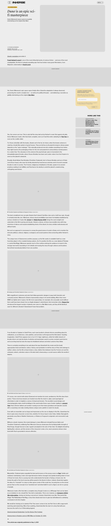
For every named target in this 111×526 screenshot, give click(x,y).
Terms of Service (82, 104)
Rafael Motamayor (14, 47)
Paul (59, 473)
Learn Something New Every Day (84, 92)
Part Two (64, 137)
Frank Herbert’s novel (14, 60)
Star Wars (31, 95)
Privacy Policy (90, 104)
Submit (94, 107)
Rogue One (65, 302)
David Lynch (27, 65)
